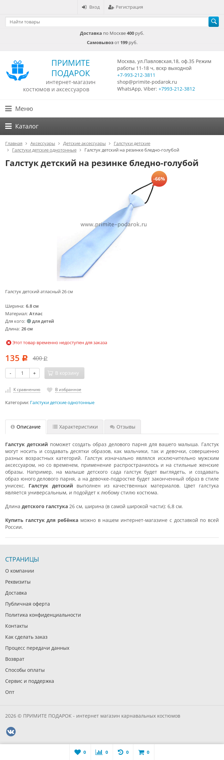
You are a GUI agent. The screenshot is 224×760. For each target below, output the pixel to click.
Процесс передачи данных (37, 648)
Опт (9, 692)
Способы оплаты (25, 670)
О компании (19, 570)
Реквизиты (18, 581)
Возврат (14, 659)
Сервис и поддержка (29, 681)
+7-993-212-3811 (136, 75)
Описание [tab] (26, 426)
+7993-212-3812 (177, 88)
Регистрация (125, 7)
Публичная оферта (27, 603)
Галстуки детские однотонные (62, 402)
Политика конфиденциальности (43, 615)
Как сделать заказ (26, 637)
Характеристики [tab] (75, 426)
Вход (91, 7)
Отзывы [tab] (122, 426)
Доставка (16, 592)
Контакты (16, 626)
